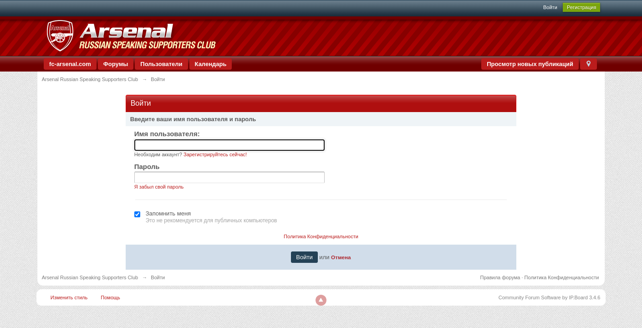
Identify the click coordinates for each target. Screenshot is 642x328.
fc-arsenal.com (70, 64)
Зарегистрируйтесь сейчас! (215, 154)
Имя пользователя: (167, 134)
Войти (550, 7)
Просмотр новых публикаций (530, 64)
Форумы (115, 64)
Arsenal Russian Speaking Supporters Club (90, 277)
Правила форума (500, 277)
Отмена (341, 257)
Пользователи (161, 64)
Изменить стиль (69, 297)
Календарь (211, 64)
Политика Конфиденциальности (321, 236)
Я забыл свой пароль (159, 187)
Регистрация (581, 7)
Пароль (147, 166)
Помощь (110, 297)
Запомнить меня (168, 213)
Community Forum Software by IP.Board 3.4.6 (550, 297)
